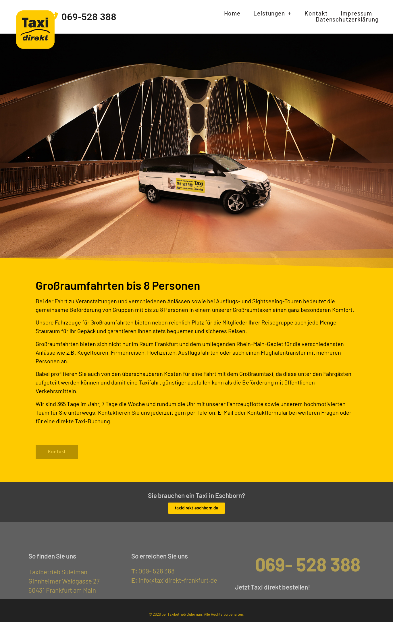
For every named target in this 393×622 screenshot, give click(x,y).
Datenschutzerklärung (347, 19)
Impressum (356, 13)
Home (232, 13)
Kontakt (316, 13)
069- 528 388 (153, 571)
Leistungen (272, 13)
